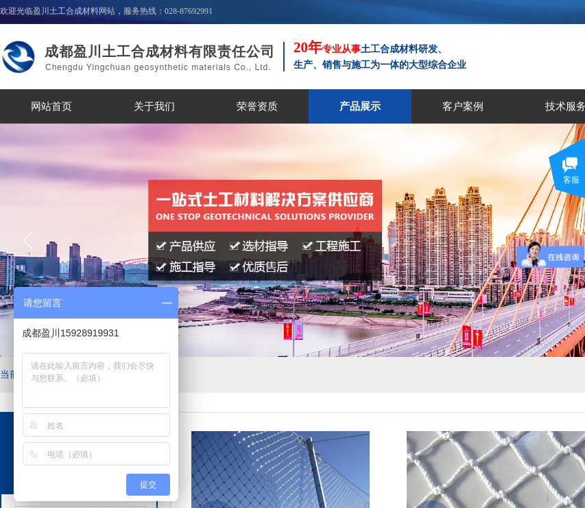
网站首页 (51, 106)
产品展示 (360, 106)
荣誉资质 (257, 106)
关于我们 (154, 106)
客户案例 (462, 106)
